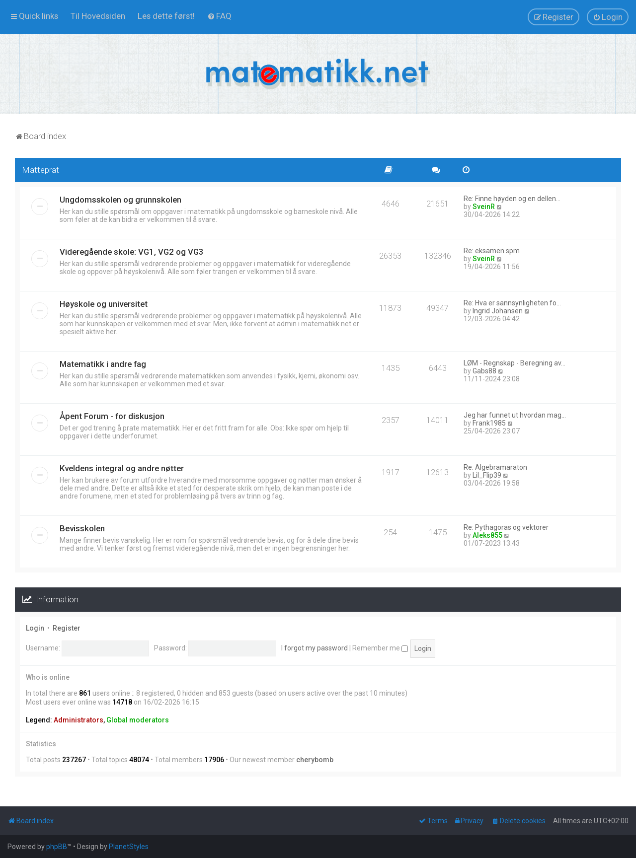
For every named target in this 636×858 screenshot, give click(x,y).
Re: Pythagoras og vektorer (506, 527)
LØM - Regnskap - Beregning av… (514, 363)
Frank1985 (489, 423)
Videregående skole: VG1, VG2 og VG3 (132, 252)
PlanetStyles (129, 847)
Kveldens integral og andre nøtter (122, 468)
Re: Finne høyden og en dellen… (512, 199)
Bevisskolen (82, 528)
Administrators (78, 720)
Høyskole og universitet (104, 304)
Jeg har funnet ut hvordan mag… (515, 415)
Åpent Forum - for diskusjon (112, 416)
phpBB (56, 847)
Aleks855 (487, 535)
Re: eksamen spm (492, 251)
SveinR (484, 207)
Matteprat (40, 170)
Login (35, 628)
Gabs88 (484, 371)
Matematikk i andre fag (103, 364)
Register (66, 628)
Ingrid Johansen (498, 311)
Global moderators (137, 720)
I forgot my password (314, 648)
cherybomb (314, 760)
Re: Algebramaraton (495, 467)
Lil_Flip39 (487, 475)
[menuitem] (98, 15)
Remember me (380, 648)
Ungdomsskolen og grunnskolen (120, 200)
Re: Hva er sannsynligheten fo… (512, 303)
